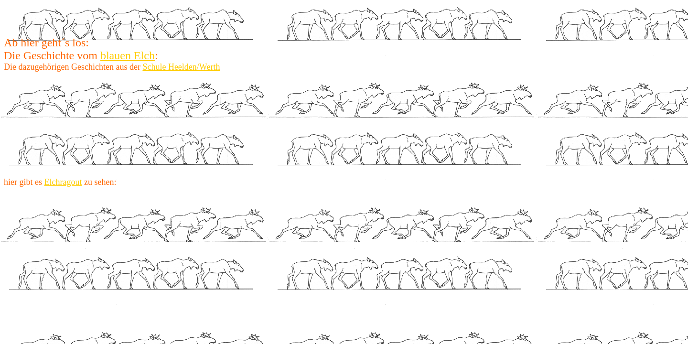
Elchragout (63, 182)
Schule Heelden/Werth (181, 67)
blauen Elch (127, 55)
